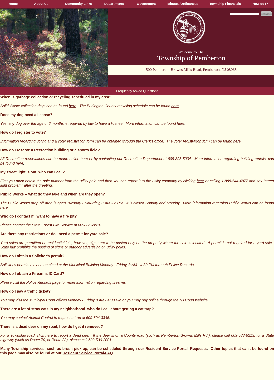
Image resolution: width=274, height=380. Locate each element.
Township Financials (225, 3)
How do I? (260, 3)
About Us (41, 3)
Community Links (78, 3)
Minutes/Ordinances (182, 3)
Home (13, 3)
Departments (114, 3)
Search (266, 14)
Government (146, 3)
